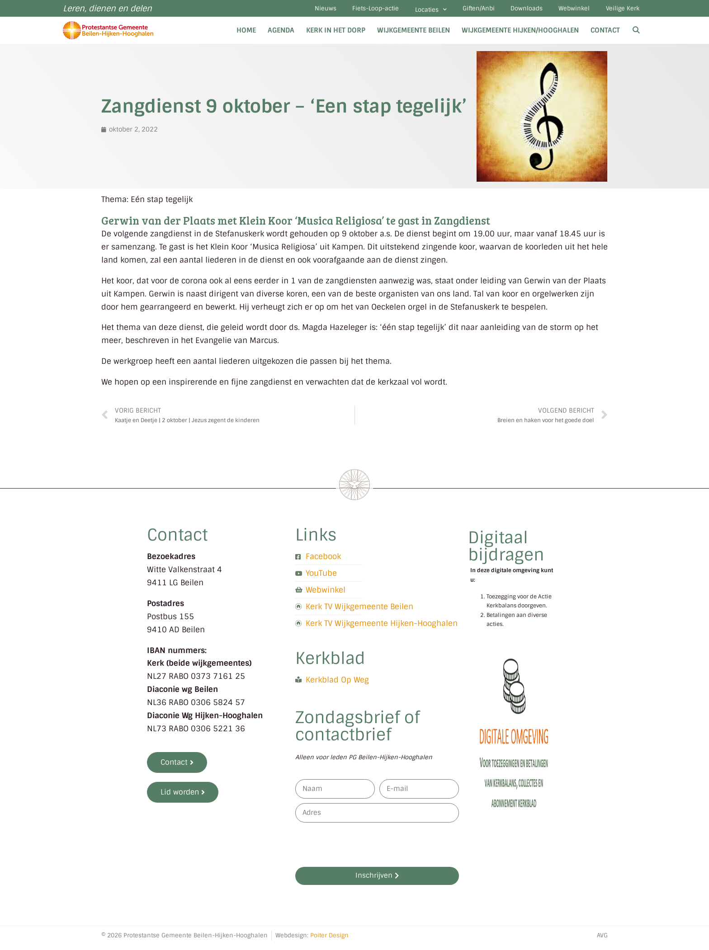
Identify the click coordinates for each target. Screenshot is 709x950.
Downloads (510, 11)
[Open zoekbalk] (636, 35)
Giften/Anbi (456, 11)
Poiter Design (329, 940)
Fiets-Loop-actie (339, 11)
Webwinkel (564, 11)
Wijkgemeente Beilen (413, 35)
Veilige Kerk (619, 11)
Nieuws (282, 11)
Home (246, 35)
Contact (605, 35)
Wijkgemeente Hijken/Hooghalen (520, 35)
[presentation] (364, 849)
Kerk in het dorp (335, 35)
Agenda (281, 35)
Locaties (401, 12)
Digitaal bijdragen (506, 551)
